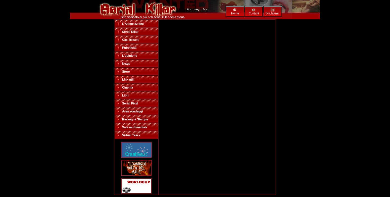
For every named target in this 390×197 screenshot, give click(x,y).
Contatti (253, 13)
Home (235, 13)
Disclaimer (272, 13)
